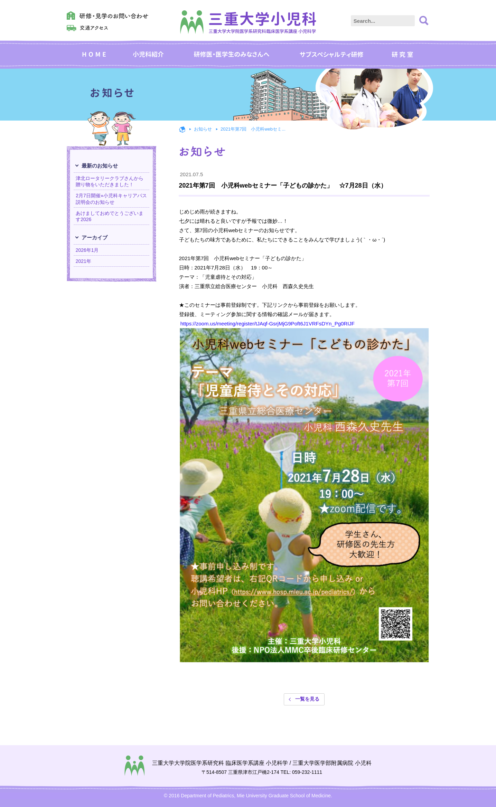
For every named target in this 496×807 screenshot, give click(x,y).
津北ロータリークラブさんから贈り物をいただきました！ (109, 181)
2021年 (83, 261)
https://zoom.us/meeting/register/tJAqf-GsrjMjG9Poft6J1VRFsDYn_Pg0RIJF (267, 323)
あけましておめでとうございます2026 (109, 216)
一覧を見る (307, 699)
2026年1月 (87, 250)
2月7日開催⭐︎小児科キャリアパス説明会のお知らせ (111, 199)
